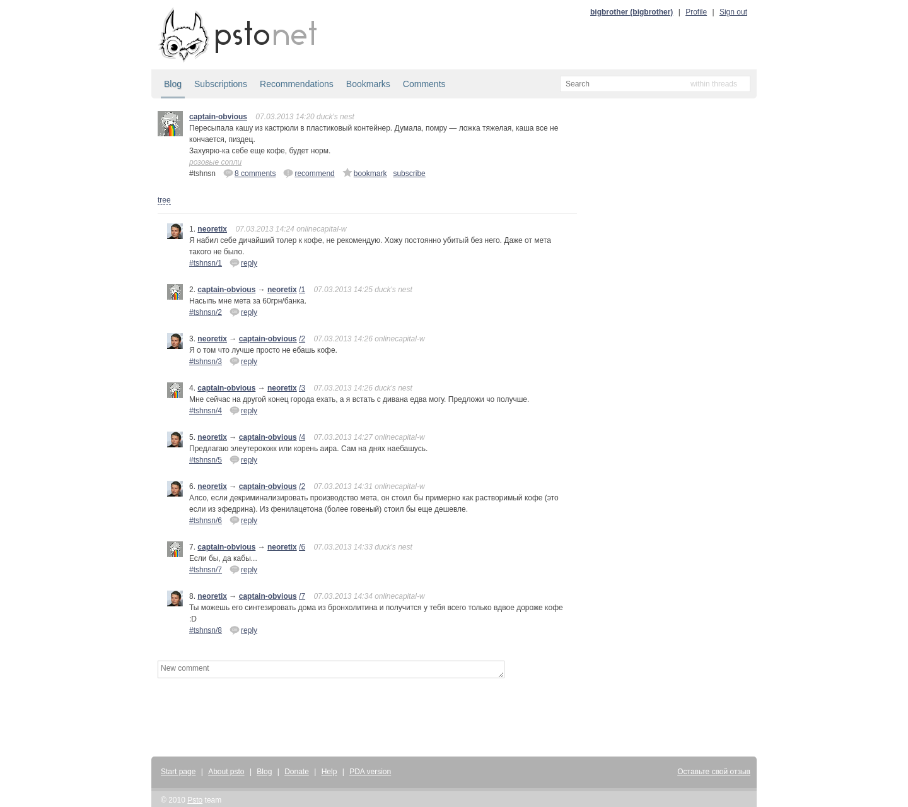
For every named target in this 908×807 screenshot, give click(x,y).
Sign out (733, 12)
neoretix (212, 229)
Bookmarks (368, 84)
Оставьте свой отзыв (713, 771)
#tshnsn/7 (205, 569)
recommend (308, 173)
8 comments (249, 173)
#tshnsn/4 (205, 410)
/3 (302, 388)
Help (329, 771)
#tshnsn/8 (205, 630)
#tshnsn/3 (205, 361)
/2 (302, 338)
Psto (194, 800)
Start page (178, 771)
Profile (696, 12)
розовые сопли (215, 162)
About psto (226, 771)
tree (164, 200)
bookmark (364, 173)
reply (243, 262)
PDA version (370, 771)
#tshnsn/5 (205, 460)
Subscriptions (220, 84)
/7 (302, 596)
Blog (173, 84)
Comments (424, 84)
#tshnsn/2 (205, 312)
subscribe (409, 173)
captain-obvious (218, 116)
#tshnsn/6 (205, 520)
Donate (296, 771)
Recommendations (297, 84)
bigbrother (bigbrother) (631, 12)
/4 (302, 437)
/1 (302, 289)
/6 (302, 547)
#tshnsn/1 (205, 263)
